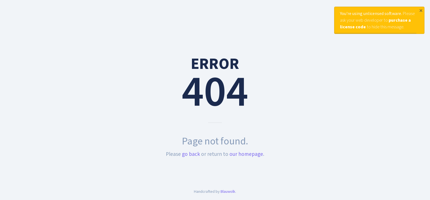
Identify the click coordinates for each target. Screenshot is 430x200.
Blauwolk (228, 191)
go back (191, 154)
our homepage (246, 154)
